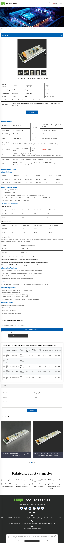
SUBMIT (32, 410)
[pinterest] (38, 508)
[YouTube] (21, 508)
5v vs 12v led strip (39, 486)
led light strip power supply (54, 487)
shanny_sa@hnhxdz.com (34, 528)
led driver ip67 (6, 479)
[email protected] (24, 164)
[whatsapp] (29, 508)
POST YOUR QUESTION (32, 329)
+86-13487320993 (49, 523)
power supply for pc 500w (7, 487)
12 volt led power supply (24, 479)
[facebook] (34, 508)
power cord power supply (25, 484)
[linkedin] (42, 508)
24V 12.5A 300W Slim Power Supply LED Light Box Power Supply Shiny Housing (48, 454)
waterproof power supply (40, 484)
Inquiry (32, 112)
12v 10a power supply (55, 484)
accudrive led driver (7, 484)
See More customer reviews (18, 336)
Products (8, 29)
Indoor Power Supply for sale (9, 3)
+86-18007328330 (19, 523)
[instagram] (25, 508)
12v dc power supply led (55, 479)
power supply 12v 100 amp (40, 480)
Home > (4, 29)
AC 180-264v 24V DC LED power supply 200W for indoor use (16, 454)
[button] (29, 462)
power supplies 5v (23, 486)
